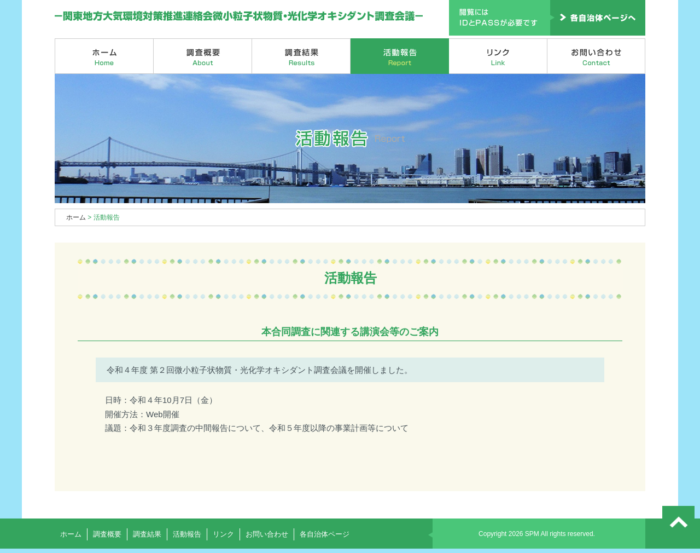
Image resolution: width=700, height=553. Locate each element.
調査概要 (203, 56)
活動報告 (400, 56)
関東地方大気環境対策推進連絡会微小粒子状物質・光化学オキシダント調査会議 (239, 16)
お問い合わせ (596, 56)
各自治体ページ (324, 534)
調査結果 (301, 56)
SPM (532, 534)
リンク (498, 56)
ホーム (104, 56)
